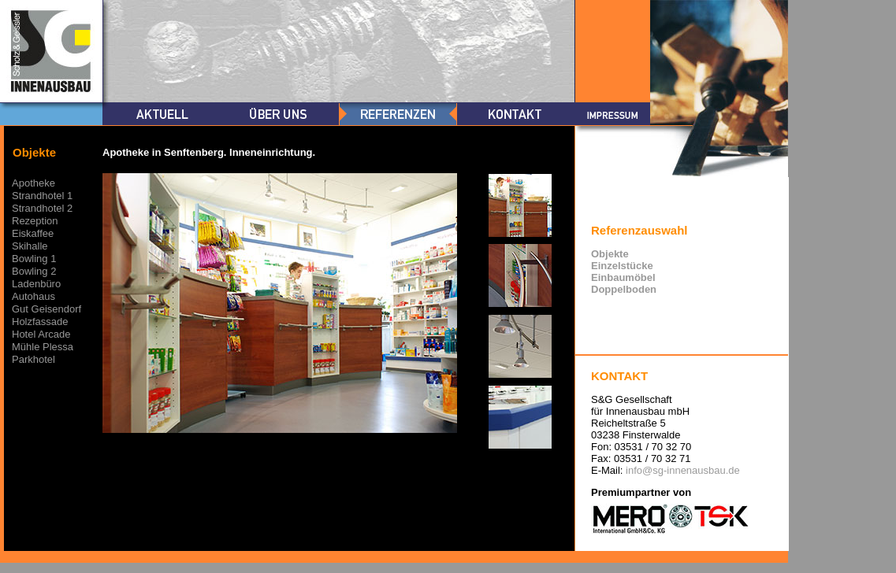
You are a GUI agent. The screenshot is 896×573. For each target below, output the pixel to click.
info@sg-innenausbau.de (683, 470)
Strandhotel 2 (42, 208)
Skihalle (30, 246)
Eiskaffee (33, 233)
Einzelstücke (622, 266)
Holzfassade (40, 321)
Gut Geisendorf (46, 309)
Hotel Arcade (41, 334)
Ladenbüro (36, 284)
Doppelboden (623, 289)
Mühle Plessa (42, 347)
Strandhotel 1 (42, 195)
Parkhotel (33, 359)
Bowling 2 (34, 271)
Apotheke (33, 183)
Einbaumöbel (623, 277)
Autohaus (33, 296)
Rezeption (35, 221)
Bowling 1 (34, 258)
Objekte (610, 254)
